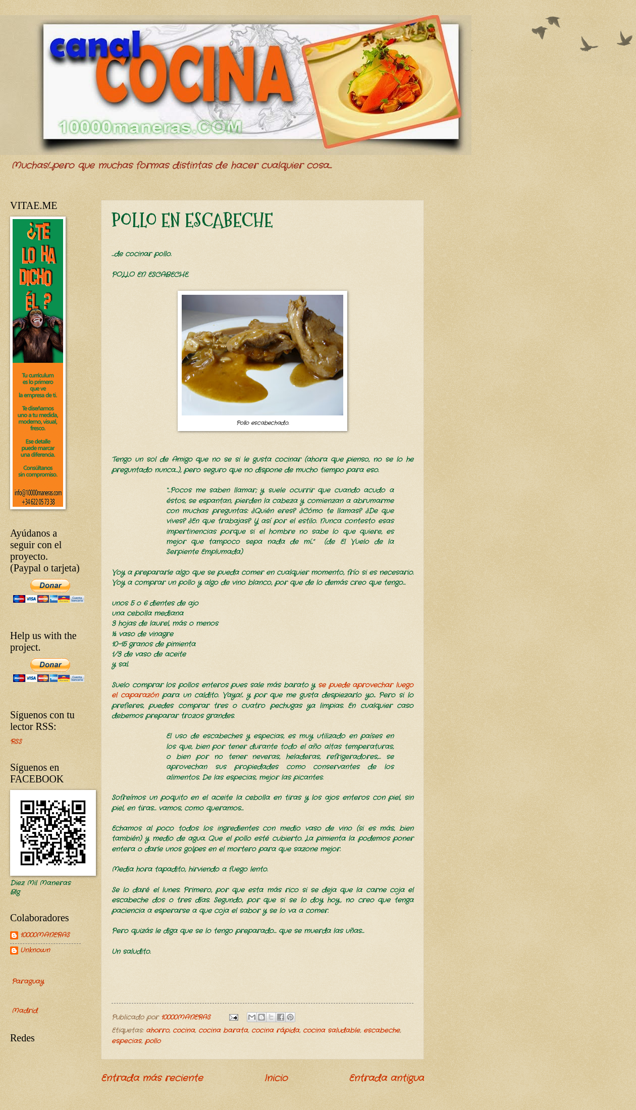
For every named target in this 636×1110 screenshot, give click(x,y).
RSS (16, 742)
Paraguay (27, 981)
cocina (184, 1030)
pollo (153, 1041)
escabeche (381, 1030)
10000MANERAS (45, 935)
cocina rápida (275, 1030)
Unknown (35, 950)
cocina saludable (331, 1030)
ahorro (157, 1030)
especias (126, 1041)
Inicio (276, 1078)
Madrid (24, 1011)
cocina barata (223, 1030)
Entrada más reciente (152, 1078)
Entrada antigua (386, 1078)
